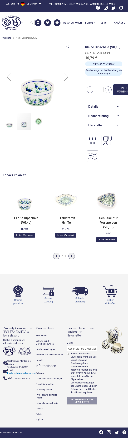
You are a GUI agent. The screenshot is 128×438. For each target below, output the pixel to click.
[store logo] (12, 22)
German (39, 408)
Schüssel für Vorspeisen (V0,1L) (108, 222)
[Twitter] (113, 9)
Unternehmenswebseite (47, 403)
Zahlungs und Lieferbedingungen (45, 342)
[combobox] (31, 22)
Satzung (40, 373)
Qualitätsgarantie (44, 389)
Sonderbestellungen (45, 349)
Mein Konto (41, 335)
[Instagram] (105, 9)
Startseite (6, 38)
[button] (12, 4)
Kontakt (39, 360)
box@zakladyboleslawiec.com (21, 373)
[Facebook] (98, 9)
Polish (39, 414)
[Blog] (121, 9)
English (39, 419)
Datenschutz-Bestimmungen (49, 378)
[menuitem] (72, 23)
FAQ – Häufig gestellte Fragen (46, 396)
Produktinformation (45, 384)
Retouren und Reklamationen (49, 354)
